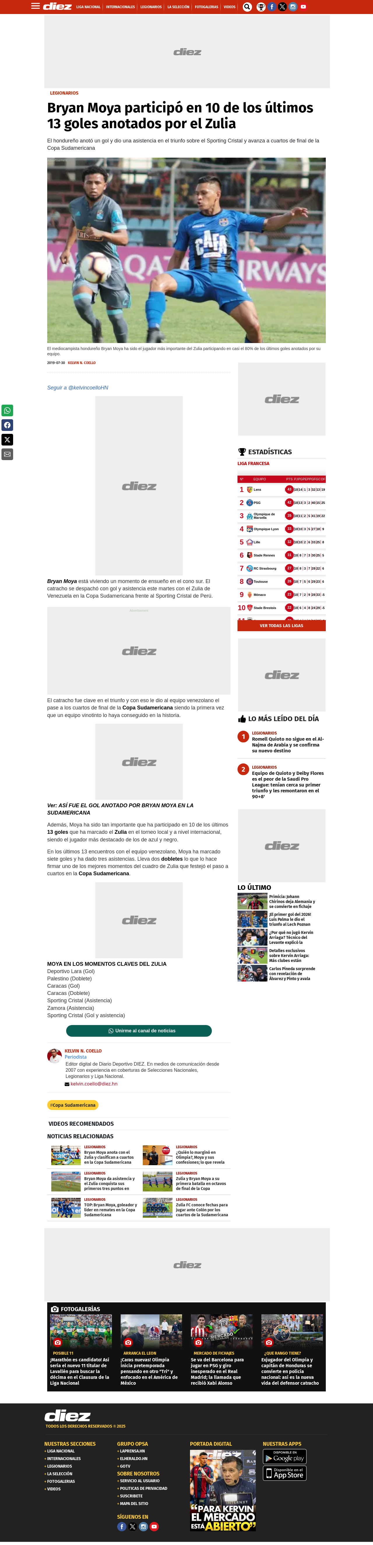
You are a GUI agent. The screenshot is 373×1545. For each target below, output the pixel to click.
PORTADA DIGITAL (211, 1444)
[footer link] (186, 1429)
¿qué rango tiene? (282, 1353)
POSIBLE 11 (63, 1353)
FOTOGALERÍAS (80, 1309)
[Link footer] (67, 1415)
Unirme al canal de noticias (145, 1031)
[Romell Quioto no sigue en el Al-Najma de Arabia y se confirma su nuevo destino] (281, 745)
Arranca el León (140, 1353)
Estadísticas (270, 452)
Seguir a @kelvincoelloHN (77, 388)
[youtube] (154, 1526)
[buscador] (247, 7)
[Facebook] (121, 1526)
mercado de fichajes (214, 1353)
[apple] (296, 1473)
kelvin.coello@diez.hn (91, 1084)
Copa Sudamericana (74, 1105)
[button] (7, 410)
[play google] (296, 1456)
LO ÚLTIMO (254, 887)
